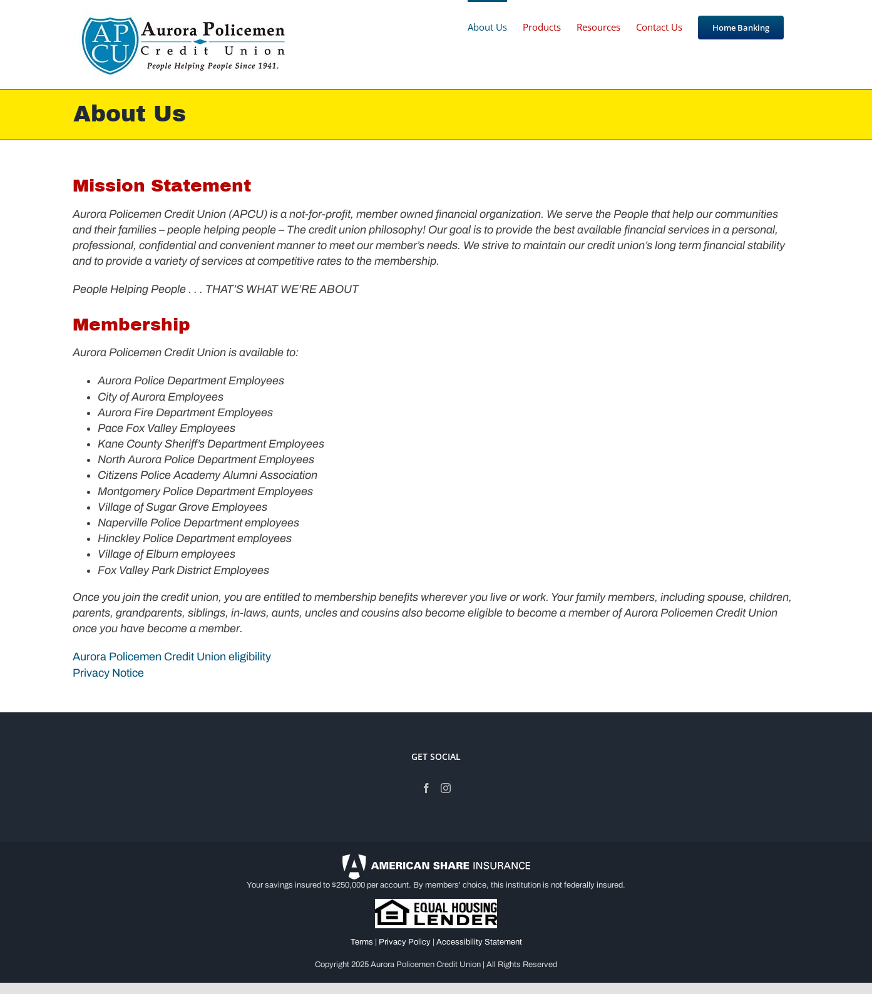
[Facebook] (426, 788)
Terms (362, 942)
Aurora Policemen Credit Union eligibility (172, 656)
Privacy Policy (405, 942)
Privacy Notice (109, 673)
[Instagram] (446, 788)
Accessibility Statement (479, 942)
